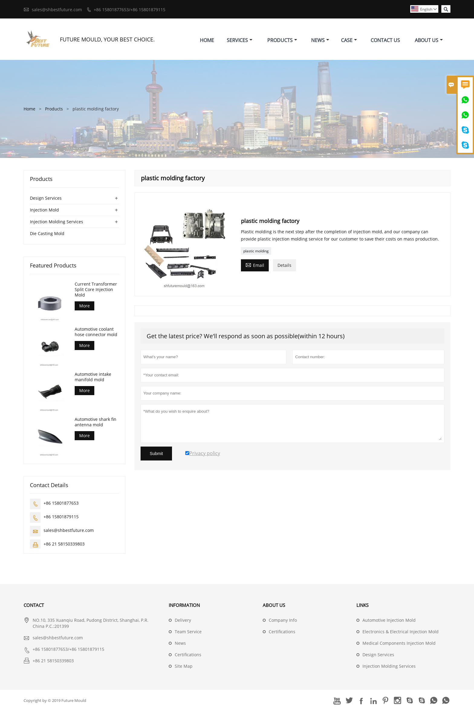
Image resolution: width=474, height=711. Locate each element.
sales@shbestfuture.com (57, 9)
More (84, 306)
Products (282, 40)
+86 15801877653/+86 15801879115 (129, 9)
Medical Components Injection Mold (399, 643)
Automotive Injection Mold (389, 620)
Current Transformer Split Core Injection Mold (96, 289)
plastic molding (256, 251)
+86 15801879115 (61, 516)
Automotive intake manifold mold (93, 377)
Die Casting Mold (47, 233)
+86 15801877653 (61, 503)
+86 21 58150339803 (64, 544)
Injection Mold (44, 210)
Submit (156, 453)
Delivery (183, 620)
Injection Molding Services (56, 221)
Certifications (188, 654)
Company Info (283, 620)
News (320, 40)
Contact (34, 605)
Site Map (184, 666)
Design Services (46, 198)
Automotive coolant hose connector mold (96, 331)
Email (254, 264)
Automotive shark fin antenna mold (95, 422)
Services (239, 40)
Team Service (188, 631)
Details (284, 265)
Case (349, 40)
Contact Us (385, 40)
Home (207, 40)
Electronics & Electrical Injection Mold (400, 631)
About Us (429, 40)
